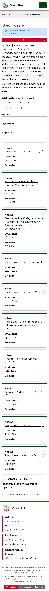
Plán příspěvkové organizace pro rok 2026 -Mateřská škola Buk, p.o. (24, 325)
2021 (19, 102)
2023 (40, 102)
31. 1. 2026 (10, 202)
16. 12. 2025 (11, 237)
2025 (19, 107)
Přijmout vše (11, 587)
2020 (8, 102)
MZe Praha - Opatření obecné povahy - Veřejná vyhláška (21, 183)
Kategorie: (8, 97)
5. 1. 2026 (10, 245)
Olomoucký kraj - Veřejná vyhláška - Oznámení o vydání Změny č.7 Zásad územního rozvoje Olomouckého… (24, 223)
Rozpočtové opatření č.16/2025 (24, 425)
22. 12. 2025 (11, 160)
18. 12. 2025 (11, 193)
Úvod (4, 14)
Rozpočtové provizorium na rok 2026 (22, 360)
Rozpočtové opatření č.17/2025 (24, 262)
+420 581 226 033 (14, 540)
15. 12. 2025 (11, 337)
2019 (31, 97)
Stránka (12, 478)
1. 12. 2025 (10, 463)
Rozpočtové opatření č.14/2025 (24, 455)
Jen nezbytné (25, 587)
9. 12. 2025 (10, 370)
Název (6, 114)
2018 (20, 97)
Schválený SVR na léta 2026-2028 (23, 394)
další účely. (30, 573)
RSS (33, 40)
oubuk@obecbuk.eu (16, 544)
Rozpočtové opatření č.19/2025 (24, 151)
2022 (30, 102)
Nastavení (38, 587)
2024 (8, 107)
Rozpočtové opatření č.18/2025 (24, 292)
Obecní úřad (17, 14)
